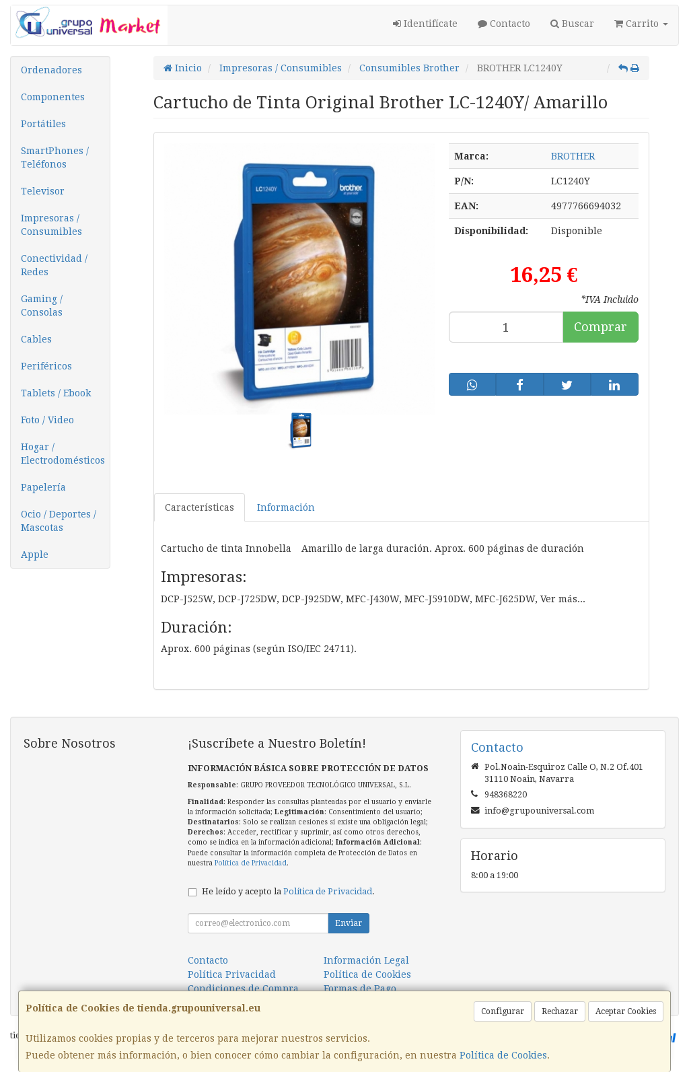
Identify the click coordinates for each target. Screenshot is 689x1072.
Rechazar (560, 1011)
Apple (34, 554)
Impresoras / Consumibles (51, 225)
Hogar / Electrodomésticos (63, 453)
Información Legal (366, 960)
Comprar (600, 327)
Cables (36, 339)
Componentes (53, 97)
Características (199, 507)
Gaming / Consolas (42, 305)
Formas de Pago (360, 988)
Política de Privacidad (251, 863)
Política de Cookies (503, 1055)
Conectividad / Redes (54, 265)
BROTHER (573, 156)
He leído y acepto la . (288, 891)
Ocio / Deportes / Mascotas (58, 521)
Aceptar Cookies (625, 1011)
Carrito (641, 23)
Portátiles (43, 123)
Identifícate (425, 23)
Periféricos (46, 366)
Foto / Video (47, 420)
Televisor (43, 191)
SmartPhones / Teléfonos (55, 157)
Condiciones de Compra (243, 988)
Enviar (348, 923)
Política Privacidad (232, 974)
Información (286, 507)
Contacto (504, 23)
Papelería (43, 487)
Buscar (572, 23)
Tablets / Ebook (56, 393)
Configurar (502, 1011)
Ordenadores (51, 70)
